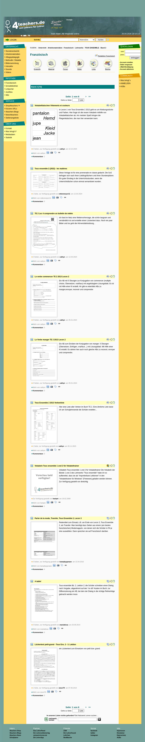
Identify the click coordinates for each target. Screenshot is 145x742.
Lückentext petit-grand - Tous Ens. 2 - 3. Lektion (55, 644)
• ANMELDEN (124, 83)
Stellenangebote (12, 118)
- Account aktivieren (126, 69)
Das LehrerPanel (39, 731)
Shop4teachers (13, 106)
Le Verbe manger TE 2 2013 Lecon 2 (50, 340)
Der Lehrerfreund (69, 733)
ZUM (65, 731)
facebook (94, 731)
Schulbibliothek (12, 86)
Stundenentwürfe (12, 51)
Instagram (94, 735)
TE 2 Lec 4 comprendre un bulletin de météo (54, 213)
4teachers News (15, 735)
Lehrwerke (79, 48)
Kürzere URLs (11, 109)
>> (89, 97)
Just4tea (9, 92)
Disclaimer (121, 733)
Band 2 (103, 48)
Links (94, 69)
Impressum (121, 731)
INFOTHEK (11, 78)
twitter (93, 733)
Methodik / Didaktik (13, 60)
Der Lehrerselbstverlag (41, 733)
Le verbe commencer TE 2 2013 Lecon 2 (52, 277)
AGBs (119, 737)
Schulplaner (14, 737)
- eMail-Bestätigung (126, 67)
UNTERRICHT (12, 46)
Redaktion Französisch (106, 56)
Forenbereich (11, 83)
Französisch (69, 48)
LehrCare (66, 735)
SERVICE (10, 101)
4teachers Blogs (12, 112)
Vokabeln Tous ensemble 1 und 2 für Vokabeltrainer (57, 466)
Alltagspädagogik (12, 57)
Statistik (9, 137)
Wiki (7, 95)
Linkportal (9, 89)
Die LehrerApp (38, 737)
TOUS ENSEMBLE (92, 48)
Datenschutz (121, 735)
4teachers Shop (15, 731)
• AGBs (122, 86)
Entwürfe (37, 69)
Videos (8, 72)
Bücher (107, 69)
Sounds (9, 69)
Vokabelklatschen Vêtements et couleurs (52, 105)
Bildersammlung (12, 63)
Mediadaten (10, 134)
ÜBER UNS (11, 124)
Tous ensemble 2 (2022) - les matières (51, 169)
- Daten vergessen (125, 65)
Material (51, 69)
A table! (38, 581)
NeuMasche (67, 737)
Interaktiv (9, 66)
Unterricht (42, 48)
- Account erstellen (126, 62)
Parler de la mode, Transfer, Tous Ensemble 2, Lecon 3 (58, 518)
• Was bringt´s (125, 80)
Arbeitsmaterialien (13, 54)
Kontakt (9, 128)
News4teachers (12, 115)
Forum (65, 69)
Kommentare (38, 156)
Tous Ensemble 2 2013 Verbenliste (49, 403)
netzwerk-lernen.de (40, 735)
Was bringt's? (11, 131)
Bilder (79, 69)
